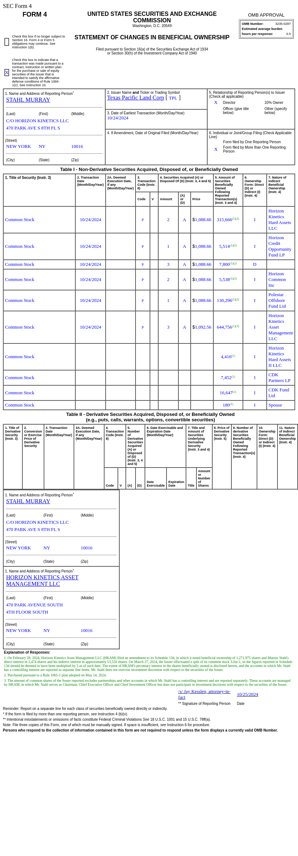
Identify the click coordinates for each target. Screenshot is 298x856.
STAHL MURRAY (28, 100)
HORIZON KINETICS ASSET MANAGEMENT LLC (42, 580)
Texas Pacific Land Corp (135, 98)
